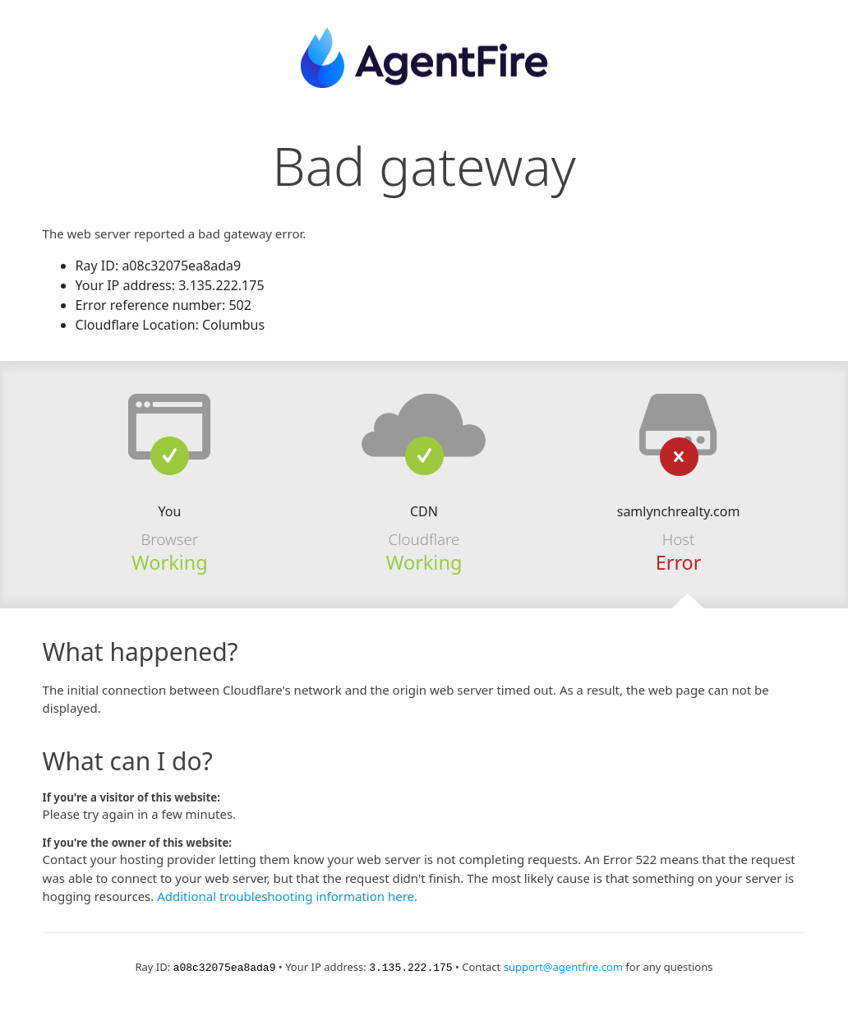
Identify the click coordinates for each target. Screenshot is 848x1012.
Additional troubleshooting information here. (287, 896)
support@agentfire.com (563, 966)
